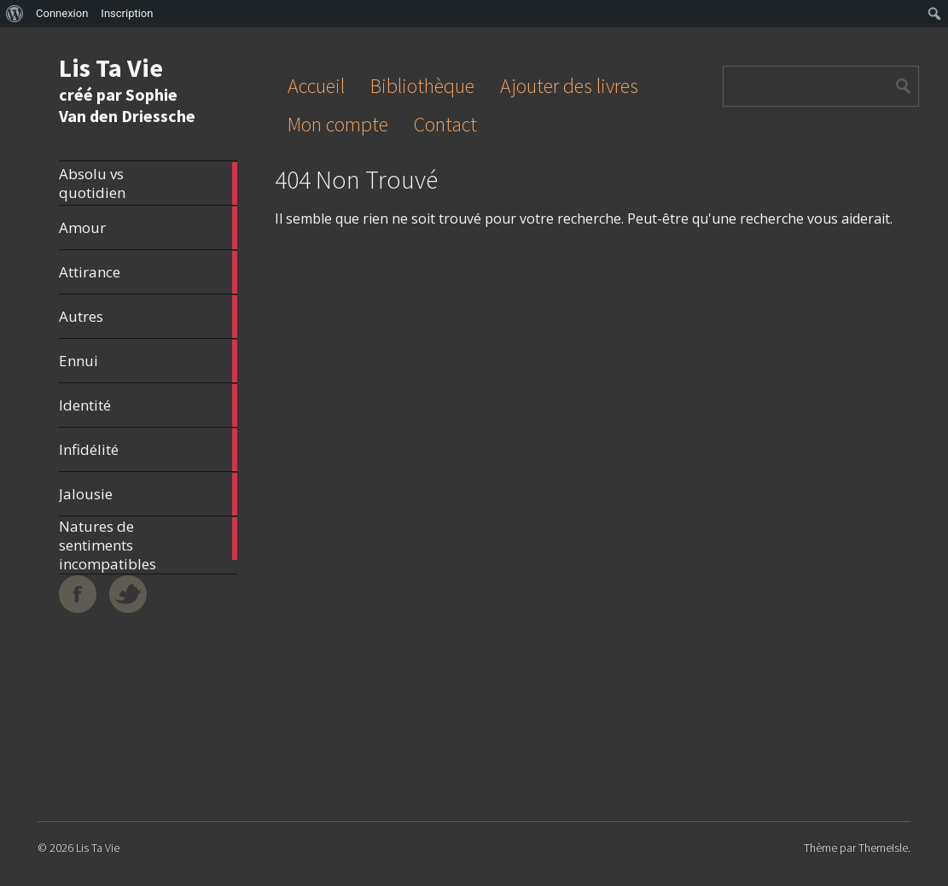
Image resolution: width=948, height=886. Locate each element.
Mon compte (338, 124)
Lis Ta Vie (111, 67)
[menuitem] (15, 13)
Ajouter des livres (569, 86)
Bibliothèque (422, 86)
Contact (445, 124)
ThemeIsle (883, 847)
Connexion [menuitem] (62, 13)
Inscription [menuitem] (127, 13)
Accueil (316, 86)
